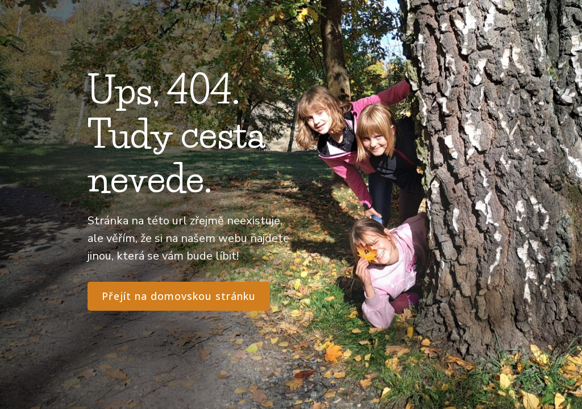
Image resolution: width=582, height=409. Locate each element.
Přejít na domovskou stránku (179, 296)
